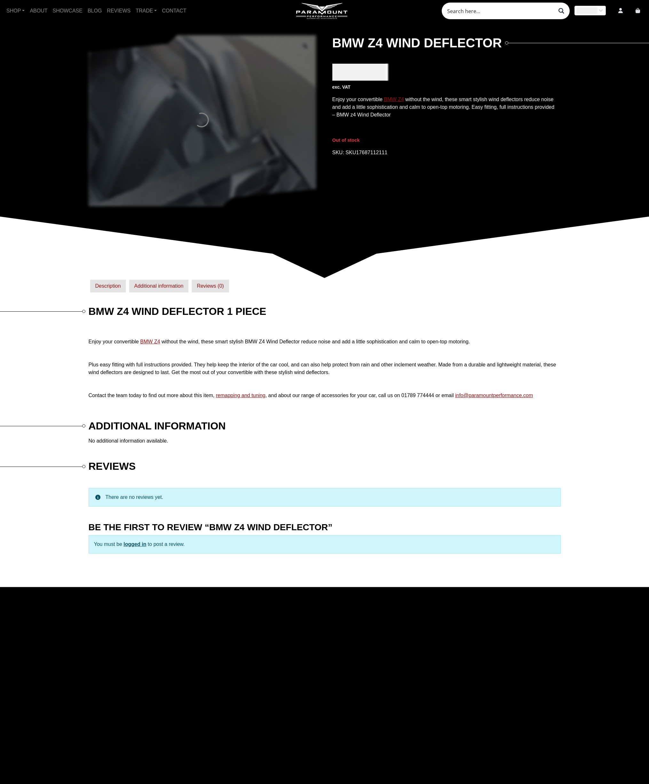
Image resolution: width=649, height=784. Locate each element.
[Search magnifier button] (561, 10)
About (38, 10)
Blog (95, 10)
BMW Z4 (394, 99)
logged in (134, 544)
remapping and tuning (240, 395)
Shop (13, 10)
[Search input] (499, 11)
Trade (144, 10)
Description (108, 286)
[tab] (108, 286)
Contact (174, 10)
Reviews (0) (210, 286)
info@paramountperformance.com (494, 395)
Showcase (68, 10)
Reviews (119, 10)
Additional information (159, 286)
